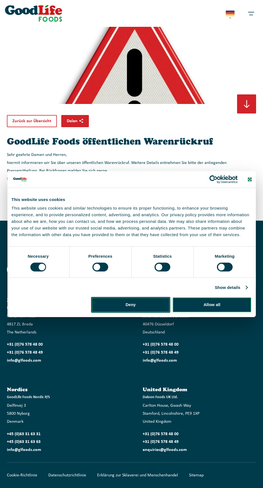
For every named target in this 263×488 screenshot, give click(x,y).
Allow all (212, 304)
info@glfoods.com (24, 360)
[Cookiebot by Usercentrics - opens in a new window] (213, 179)
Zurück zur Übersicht (31, 121)
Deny (131, 304)
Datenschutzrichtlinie (67, 475)
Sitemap (196, 475)
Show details (227, 287)
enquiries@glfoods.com (165, 450)
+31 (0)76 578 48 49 (25, 352)
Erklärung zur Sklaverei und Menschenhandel (137, 475)
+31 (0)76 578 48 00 (25, 344)
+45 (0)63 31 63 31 (24, 434)
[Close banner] (250, 179)
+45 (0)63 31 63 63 (24, 442)
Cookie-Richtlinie (22, 475)
